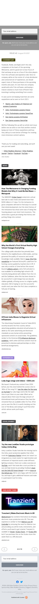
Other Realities (19, 2)
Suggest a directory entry (27, 588)
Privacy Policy (32, 585)
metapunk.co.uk (5, 220)
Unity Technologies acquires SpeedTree (19, 113)
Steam (12, 531)
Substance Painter (14, 455)
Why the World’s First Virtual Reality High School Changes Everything (19, 246)
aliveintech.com (5, 540)
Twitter (10, 153)
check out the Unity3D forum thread (18, 469)
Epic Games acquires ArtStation (17, 117)
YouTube (25, 153)
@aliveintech (6, 516)
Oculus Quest (20, 531)
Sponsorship (5, 587)
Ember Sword (16, 197)
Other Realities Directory (12, 151)
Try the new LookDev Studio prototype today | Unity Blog (18, 445)
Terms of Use (23, 585)
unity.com (4, 481)
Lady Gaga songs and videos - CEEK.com (18, 380)
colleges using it (12, 269)
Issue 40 (19, 53)
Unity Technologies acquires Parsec (18, 110)
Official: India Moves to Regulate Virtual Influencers (18, 318)
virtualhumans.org (6, 349)
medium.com (5, 292)
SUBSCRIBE (19, 37)
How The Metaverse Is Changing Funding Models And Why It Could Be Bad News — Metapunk (19, 191)
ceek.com (4, 413)
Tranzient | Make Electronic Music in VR (18, 513)
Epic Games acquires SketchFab (16, 120)
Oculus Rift (33, 531)
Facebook (17, 153)
